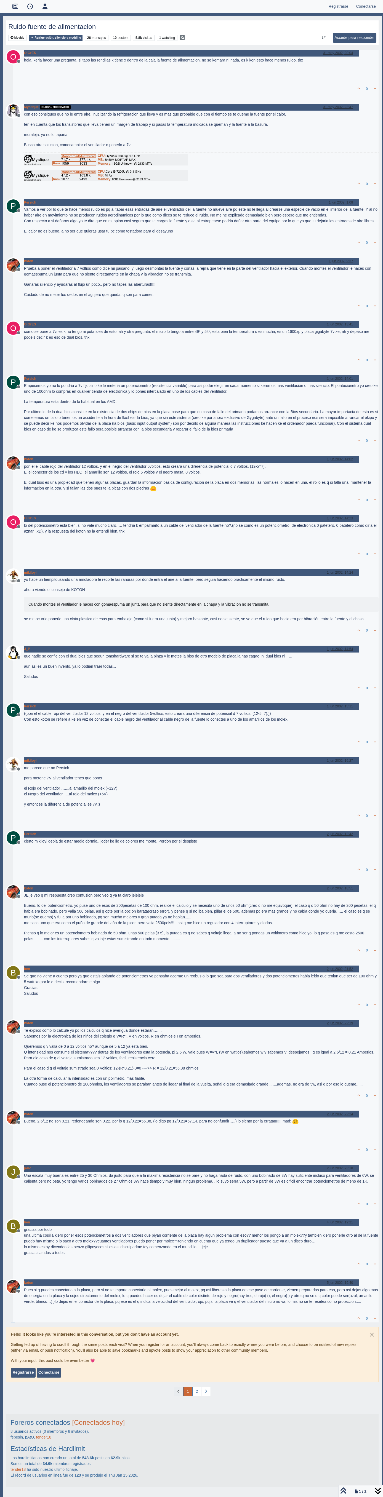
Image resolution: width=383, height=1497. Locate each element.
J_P (27, 649)
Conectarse (48, 1372)
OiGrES (30, 53)
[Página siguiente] (206, 1391)
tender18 (43, 1437)
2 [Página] (197, 1391)
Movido (17, 37)
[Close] (372, 1334)
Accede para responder (354, 37)
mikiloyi (30, 572)
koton (28, 261)
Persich (30, 202)
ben (27, 969)
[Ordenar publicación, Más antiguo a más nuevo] (323, 38)
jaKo (27, 1168)
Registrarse (23, 1372)
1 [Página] (188, 1391)
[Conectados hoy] (98, 1422)
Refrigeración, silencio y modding (55, 37)
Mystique (31, 107)
